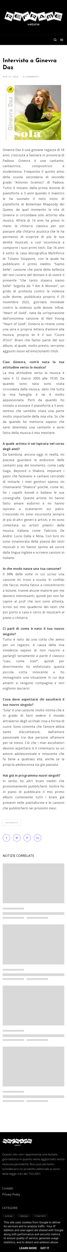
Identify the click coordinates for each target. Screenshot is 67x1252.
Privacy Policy (11, 1194)
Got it (44, 1248)
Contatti (7, 1188)
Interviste (12, 822)
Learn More (28, 1248)
